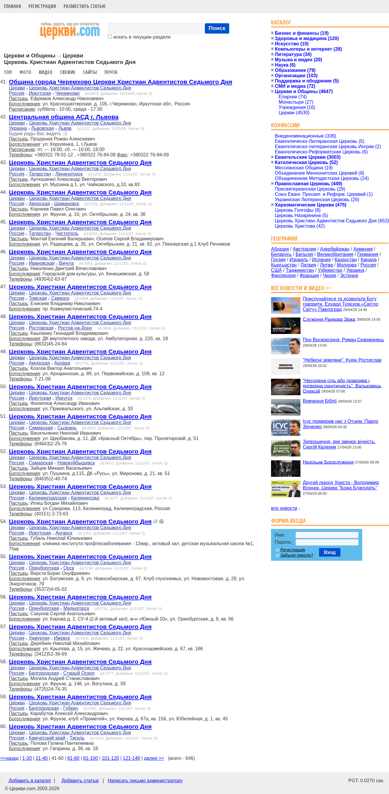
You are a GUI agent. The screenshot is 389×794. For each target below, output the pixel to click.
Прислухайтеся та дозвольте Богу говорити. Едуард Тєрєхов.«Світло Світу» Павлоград (340, 304)
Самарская (41, 427)
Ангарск (63, 532)
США (276, 270)
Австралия (304, 249)
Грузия (278, 259)
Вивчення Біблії (320, 400)
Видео (45, 72)
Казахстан (346, 259)
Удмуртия (39, 638)
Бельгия (304, 254)
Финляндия (283, 275)
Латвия (308, 264)
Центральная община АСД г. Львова (64, 116)
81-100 (90, 758)
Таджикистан (300, 270)
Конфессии (285, 125)
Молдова (347, 264)
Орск (69, 567)
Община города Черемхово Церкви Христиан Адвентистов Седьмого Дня (120, 81)
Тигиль (77, 737)
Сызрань (67, 427)
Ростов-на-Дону (75, 327)
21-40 (42, 758)
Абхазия (280, 249)
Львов (65, 128)
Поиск (217, 28)
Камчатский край (47, 737)
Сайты (90, 72)
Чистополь (67, 233)
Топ (8, 72)
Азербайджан (335, 249)
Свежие (67, 72)
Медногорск (76, 608)
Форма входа (288, 521)
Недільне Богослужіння (328, 461)
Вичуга (66, 263)
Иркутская (40, 93)
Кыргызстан (284, 264)
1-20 (27, 758)
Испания (321, 259)
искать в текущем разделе (139, 36)
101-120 (110, 758)
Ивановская (42, 263)
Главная (12, 6)
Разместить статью (85, 6)
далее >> (154, 758)
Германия (367, 254)
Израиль (299, 259)
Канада (369, 259)
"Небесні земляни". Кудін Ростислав (342, 360)
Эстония (349, 275)
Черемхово (67, 93)
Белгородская (44, 673)
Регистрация (42, 6)
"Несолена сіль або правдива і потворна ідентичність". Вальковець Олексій (342, 385)
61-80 (73, 758)
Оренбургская (44, 567)
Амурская (39, 203)
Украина (18, 128)
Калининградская (48, 497)
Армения (363, 249)
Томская (38, 298)
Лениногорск (69, 173)
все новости (284, 508)
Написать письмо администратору (145, 780)
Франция (309, 275)
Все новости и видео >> (301, 288)
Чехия (329, 275)
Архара (62, 362)
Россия (16, 93)
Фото (25, 72)
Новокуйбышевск (76, 462)
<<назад (9, 758)
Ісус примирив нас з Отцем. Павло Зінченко (340, 424)
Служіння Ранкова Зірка (329, 319)
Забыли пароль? (296, 555)
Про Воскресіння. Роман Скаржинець (343, 339)
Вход (330, 552)
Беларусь (281, 254)
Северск (60, 298)
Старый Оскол (79, 673)
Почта (110, 72)
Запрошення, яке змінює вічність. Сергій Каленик (339, 444)
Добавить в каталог (30, 780)
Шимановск (66, 203)
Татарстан (40, 173)
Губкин (70, 708)
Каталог (281, 22)
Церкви (17, 87)
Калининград (85, 497)
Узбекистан (330, 270)
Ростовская (41, 327)
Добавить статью (80, 780)
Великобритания (335, 254)
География (284, 238)
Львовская (42, 128)
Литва (326, 264)
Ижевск (62, 638)
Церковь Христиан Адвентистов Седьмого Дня (80, 87)
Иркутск (63, 398)
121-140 (131, 758)
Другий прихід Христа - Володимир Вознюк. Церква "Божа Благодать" (341, 485)
